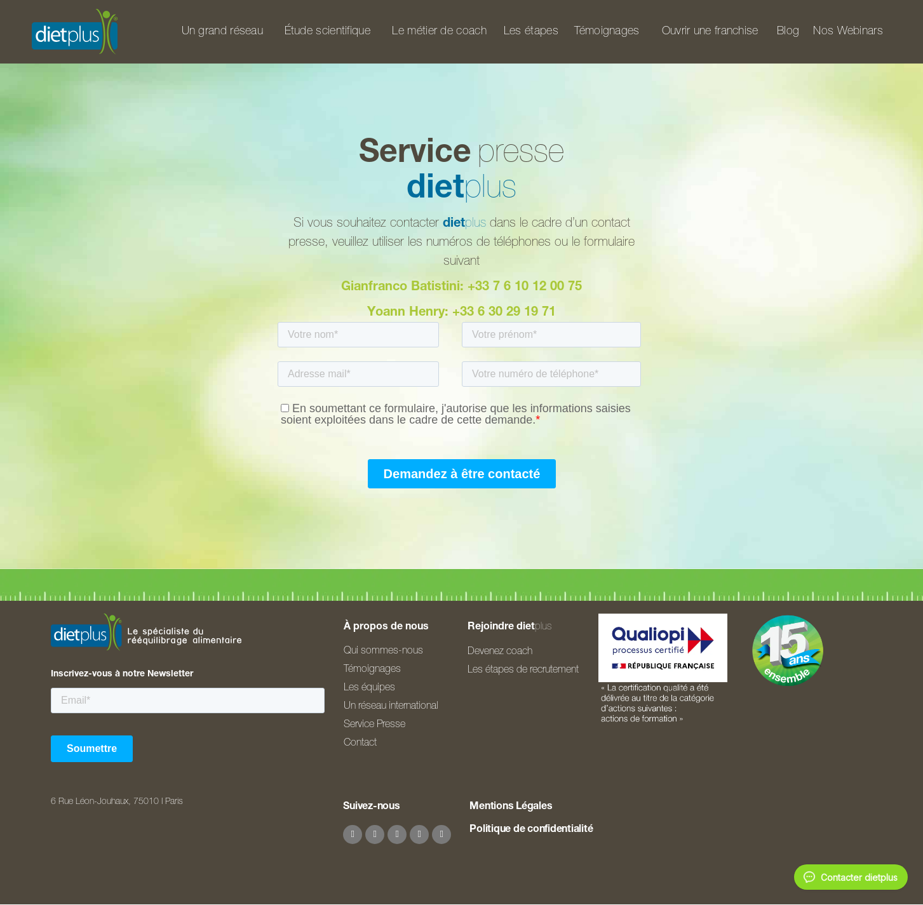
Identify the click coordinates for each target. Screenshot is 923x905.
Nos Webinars (848, 31)
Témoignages (606, 31)
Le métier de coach (439, 31)
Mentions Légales (510, 807)
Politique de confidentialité (531, 830)
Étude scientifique (327, 31)
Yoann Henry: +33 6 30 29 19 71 (461, 313)
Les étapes (531, 31)
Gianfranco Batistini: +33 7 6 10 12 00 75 (461, 287)
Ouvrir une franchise (710, 31)
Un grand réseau (223, 31)
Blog (788, 31)
